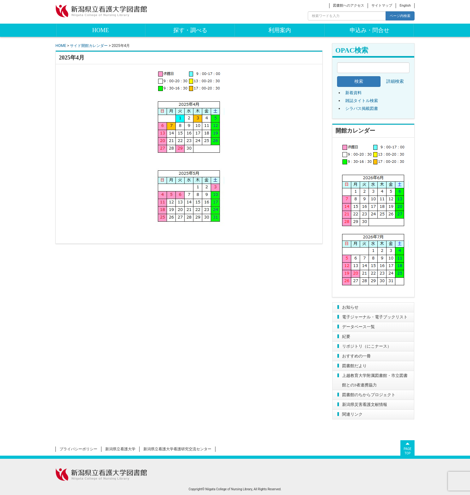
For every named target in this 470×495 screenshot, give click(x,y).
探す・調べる (190, 30)
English (405, 5)
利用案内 (279, 30)
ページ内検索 (400, 16)
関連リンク (352, 414)
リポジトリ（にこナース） (366, 346)
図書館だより (354, 365)
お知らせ (350, 307)
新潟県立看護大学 (120, 449)
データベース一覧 (358, 326)
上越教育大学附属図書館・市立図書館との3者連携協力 (375, 380)
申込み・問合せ (369, 30)
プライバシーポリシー (78, 449)
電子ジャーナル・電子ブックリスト (375, 317)
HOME (100, 30)
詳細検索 (395, 81)
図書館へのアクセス (348, 5)
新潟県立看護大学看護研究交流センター (177, 449)
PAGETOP (407, 447)
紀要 (346, 336)
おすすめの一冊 (356, 356)
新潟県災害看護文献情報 (364, 404)
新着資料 (353, 92)
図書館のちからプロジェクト (368, 394)
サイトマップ (381, 5)
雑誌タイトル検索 (361, 100)
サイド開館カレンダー (89, 45)
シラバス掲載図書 (361, 108)
